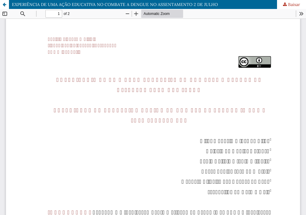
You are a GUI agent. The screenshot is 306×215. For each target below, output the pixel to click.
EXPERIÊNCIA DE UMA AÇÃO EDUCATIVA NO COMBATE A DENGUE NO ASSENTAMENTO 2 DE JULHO (115, 4)
